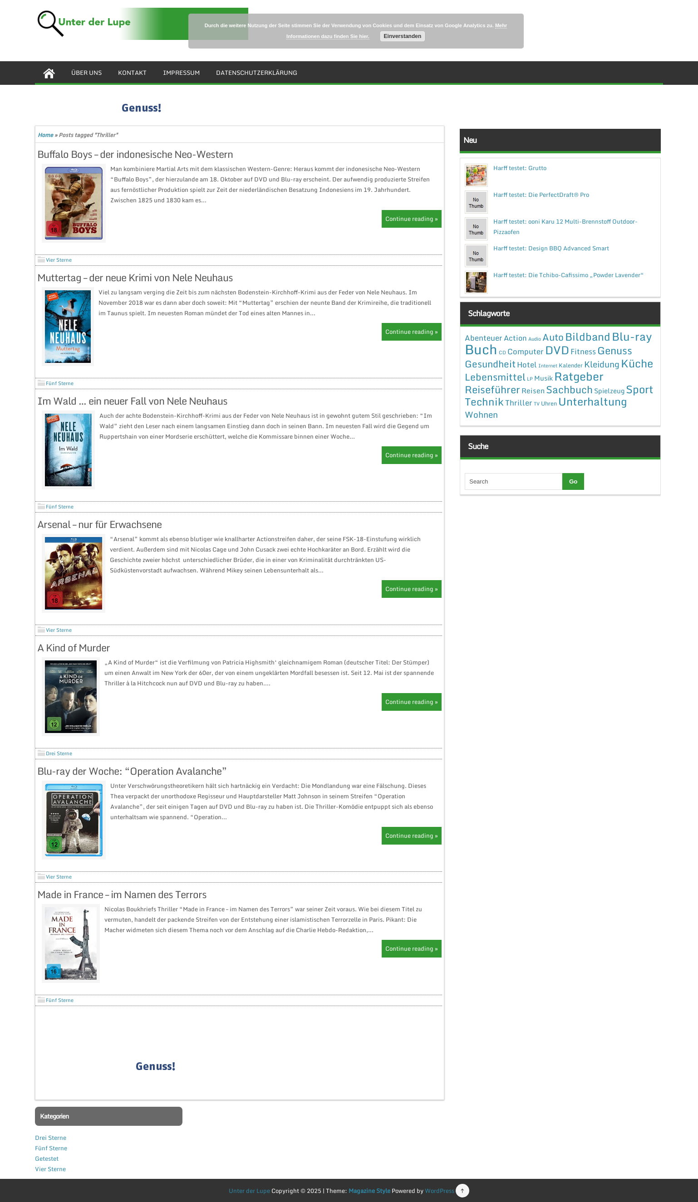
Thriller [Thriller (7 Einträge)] (518, 402)
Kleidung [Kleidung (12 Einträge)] (601, 364)
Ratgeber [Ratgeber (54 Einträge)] (579, 376)
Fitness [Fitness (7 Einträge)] (583, 351)
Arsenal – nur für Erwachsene (99, 524)
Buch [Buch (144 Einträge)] (481, 349)
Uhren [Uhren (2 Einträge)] (549, 403)
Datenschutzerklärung (256, 73)
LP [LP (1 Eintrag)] (530, 379)
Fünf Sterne (60, 383)
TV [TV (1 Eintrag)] (537, 404)
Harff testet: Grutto (519, 168)
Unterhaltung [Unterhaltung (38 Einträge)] (592, 401)
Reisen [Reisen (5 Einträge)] (533, 390)
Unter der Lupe (249, 1191)
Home (45, 135)
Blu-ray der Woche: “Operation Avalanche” (132, 771)
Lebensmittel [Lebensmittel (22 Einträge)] (495, 377)
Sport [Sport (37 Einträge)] (640, 389)
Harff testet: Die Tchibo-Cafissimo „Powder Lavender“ (568, 275)
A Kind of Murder (73, 647)
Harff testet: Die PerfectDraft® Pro (541, 195)
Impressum (181, 73)
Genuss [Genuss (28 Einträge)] (614, 350)
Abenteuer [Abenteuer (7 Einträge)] (483, 338)
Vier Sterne (59, 260)
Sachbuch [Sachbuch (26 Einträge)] (569, 389)
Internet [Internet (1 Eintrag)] (547, 366)
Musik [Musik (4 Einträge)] (543, 377)
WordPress (439, 1191)
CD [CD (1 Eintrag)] (502, 352)
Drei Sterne (59, 753)
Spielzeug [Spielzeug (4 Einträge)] (609, 390)
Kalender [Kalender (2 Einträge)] (571, 365)
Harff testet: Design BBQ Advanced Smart (551, 248)
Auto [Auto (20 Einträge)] (553, 337)
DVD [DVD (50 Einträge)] (557, 350)
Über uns (86, 73)
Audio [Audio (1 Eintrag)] (534, 339)
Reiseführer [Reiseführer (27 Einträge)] (492, 389)
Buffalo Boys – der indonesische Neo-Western (135, 154)
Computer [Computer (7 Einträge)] (525, 351)
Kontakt (132, 73)
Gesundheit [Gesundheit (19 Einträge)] (490, 363)
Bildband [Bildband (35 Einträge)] (587, 336)
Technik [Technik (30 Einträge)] (484, 401)
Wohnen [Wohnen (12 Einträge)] (481, 414)
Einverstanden (403, 36)
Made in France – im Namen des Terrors (121, 894)
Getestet (47, 1158)
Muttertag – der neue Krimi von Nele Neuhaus (135, 277)
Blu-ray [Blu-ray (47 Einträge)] (632, 336)
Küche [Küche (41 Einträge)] (637, 363)
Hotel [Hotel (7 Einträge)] (527, 364)
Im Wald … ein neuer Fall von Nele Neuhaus (132, 401)
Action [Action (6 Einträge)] (515, 338)
